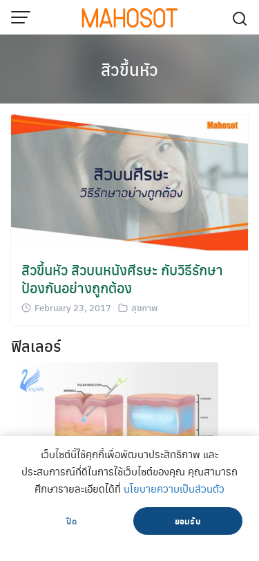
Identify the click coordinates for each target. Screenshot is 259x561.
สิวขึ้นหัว (129, 69)
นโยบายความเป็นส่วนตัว (174, 488)
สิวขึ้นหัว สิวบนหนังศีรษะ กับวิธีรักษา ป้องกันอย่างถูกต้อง (122, 278)
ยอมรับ (188, 521)
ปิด (71, 521)
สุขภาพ (144, 307)
